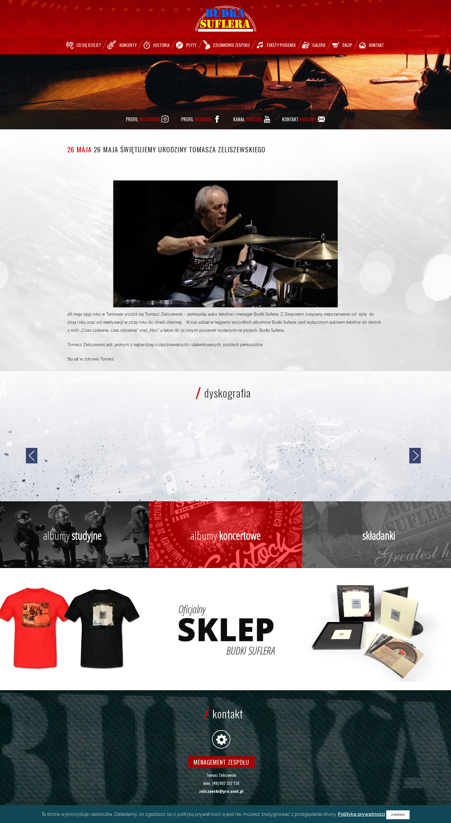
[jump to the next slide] (415, 455)
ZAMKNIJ (398, 815)
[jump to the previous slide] (31, 455)
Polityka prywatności (361, 814)
